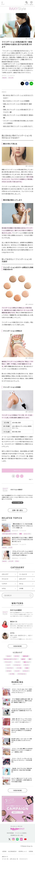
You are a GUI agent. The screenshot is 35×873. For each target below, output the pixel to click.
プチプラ (26, 665)
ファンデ (11, 77)
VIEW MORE (17, 646)
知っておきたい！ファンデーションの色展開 (16, 101)
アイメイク (5, 579)
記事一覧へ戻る (17, 510)
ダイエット (25, 671)
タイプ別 (12, 674)
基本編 (23, 659)
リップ (10, 547)
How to (4, 77)
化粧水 (26, 668)
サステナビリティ (24, 858)
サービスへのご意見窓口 (21, 833)
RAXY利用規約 (10, 833)
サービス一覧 (5, 858)
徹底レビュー (27, 662)
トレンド (17, 662)
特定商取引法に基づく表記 (17, 835)
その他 (21, 588)
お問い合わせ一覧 (14, 858)
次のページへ (17, 470)
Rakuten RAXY (10, 3)
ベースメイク (11, 75)
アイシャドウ (8, 662)
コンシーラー (27, 533)
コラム (4, 588)
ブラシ (17, 561)
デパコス (9, 671)
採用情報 (31, 851)
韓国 (20, 533)
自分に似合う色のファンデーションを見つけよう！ (18, 126)
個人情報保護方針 (12, 851)
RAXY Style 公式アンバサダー (10, 533)
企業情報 (4, 851)
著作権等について (23, 851)
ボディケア (22, 579)
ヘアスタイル (17, 665)
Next (30, 479)
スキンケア (5, 574)
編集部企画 (25, 656)
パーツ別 (19, 668)
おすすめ (17, 656)
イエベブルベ (10, 668)
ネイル (21, 584)
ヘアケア (4, 584)
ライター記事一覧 (17, 502)
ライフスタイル (21, 674)
